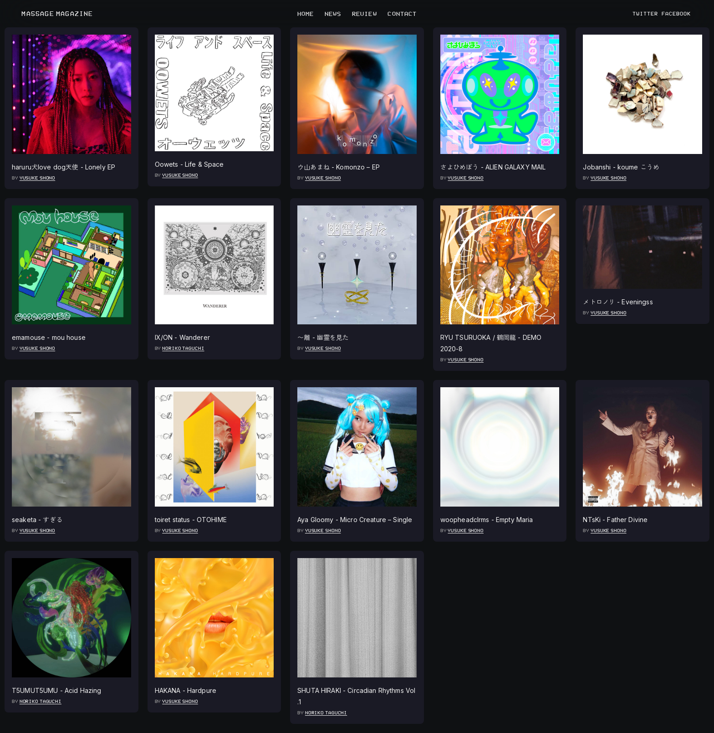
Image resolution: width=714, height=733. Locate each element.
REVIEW (364, 13)
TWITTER (645, 14)
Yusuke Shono (38, 178)
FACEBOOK (676, 14)
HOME (305, 13)
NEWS (333, 13)
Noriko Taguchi (183, 348)
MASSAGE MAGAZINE (57, 13)
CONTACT (402, 13)
